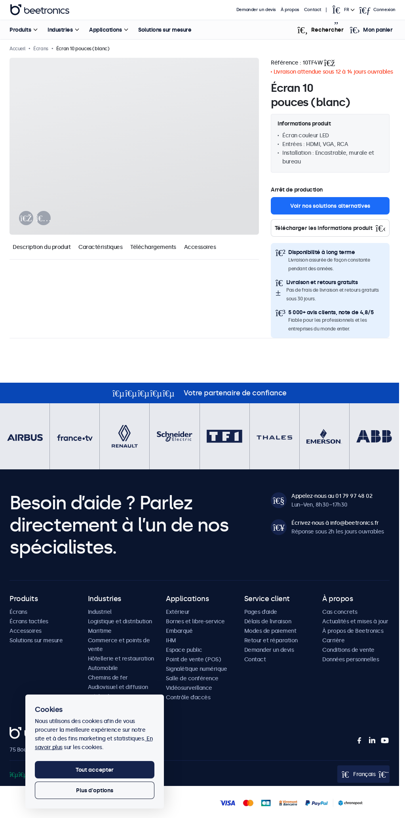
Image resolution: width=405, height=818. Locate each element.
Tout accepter (95, 769)
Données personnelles (350, 659)
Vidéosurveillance (189, 688)
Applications (105, 29)
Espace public (184, 650)
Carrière (333, 640)
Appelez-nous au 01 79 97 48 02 (331, 496)
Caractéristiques (100, 247)
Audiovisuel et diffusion (118, 687)
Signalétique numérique (196, 669)
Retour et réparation (271, 640)
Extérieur (178, 612)
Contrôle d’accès (188, 697)
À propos (290, 10)
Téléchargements (153, 247)
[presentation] (26, 218)
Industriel (100, 612)
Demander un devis (256, 10)
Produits (20, 29)
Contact (312, 10)
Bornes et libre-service (195, 621)
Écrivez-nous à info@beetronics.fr (335, 523)
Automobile (103, 668)
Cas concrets (339, 612)
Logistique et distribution (120, 621)
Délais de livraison (267, 621)
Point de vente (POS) (193, 659)
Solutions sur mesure (164, 29)
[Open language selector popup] (342, 10)
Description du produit (41, 247)
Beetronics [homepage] (40, 9)
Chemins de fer (108, 677)
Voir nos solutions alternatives (330, 206)
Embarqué (179, 631)
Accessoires (200, 247)
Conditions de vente (348, 650)
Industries (60, 29)
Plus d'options (94, 790)
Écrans (18, 612)
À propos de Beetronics (352, 631)
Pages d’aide (260, 612)
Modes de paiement (270, 631)
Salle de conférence (192, 678)
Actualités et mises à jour (355, 621)
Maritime (100, 631)
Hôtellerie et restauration (121, 658)
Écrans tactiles (29, 621)
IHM (171, 640)
